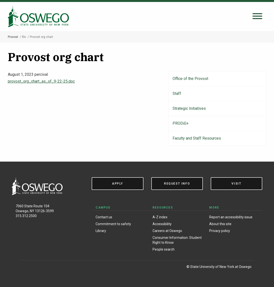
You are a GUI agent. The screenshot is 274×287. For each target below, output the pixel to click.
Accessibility (162, 224)
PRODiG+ (181, 123)
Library (101, 231)
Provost (13, 37)
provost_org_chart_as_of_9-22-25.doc (41, 81)
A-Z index (160, 217)
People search (164, 249)
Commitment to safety (113, 224)
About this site (220, 224)
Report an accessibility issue (230, 217)
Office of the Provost (190, 78)
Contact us (104, 217)
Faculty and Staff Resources (197, 138)
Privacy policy (219, 231)
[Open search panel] (257, 16)
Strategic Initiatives (189, 108)
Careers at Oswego (167, 231)
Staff (177, 93)
